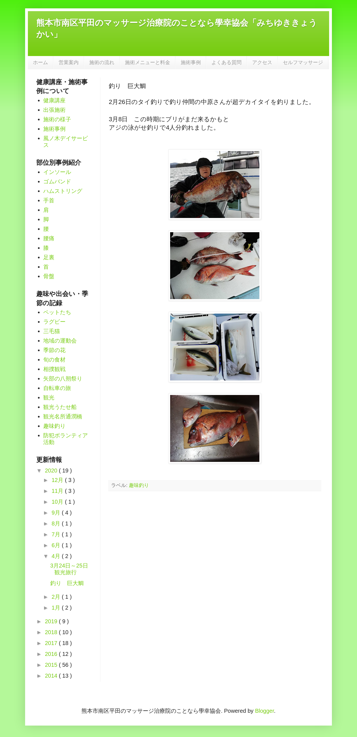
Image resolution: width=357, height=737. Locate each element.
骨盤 (48, 276)
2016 (52, 654)
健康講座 (54, 100)
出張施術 (54, 110)
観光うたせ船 (60, 407)
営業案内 (69, 62)
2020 (52, 470)
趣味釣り (139, 485)
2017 (52, 643)
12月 (58, 480)
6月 (57, 545)
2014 (52, 676)
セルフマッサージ (303, 62)
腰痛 (48, 238)
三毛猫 (51, 331)
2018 (52, 632)
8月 (57, 523)
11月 (58, 491)
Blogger (264, 711)
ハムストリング (62, 191)
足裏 (48, 257)
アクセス (262, 62)
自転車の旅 (57, 388)
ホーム (40, 62)
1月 (57, 608)
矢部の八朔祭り (62, 378)
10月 (58, 502)
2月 (57, 597)
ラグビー (54, 322)
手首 (48, 200)
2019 (52, 621)
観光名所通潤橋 (62, 416)
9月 (57, 513)
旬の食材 (54, 360)
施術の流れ (101, 62)
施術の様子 (57, 119)
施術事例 (191, 62)
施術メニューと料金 (147, 62)
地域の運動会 (60, 341)
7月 (57, 534)
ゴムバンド (57, 181)
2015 (52, 665)
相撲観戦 (54, 369)
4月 (57, 556)
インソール (57, 172)
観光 (48, 397)
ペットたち (57, 312)
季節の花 (54, 350)
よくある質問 (226, 62)
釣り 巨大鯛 (67, 583)
